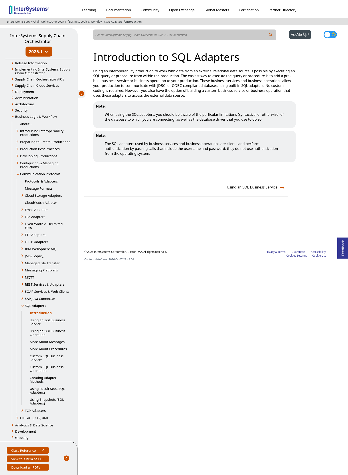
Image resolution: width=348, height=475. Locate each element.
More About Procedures (48, 349)
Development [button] (25, 431)
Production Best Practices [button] (40, 149)
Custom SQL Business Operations (46, 369)
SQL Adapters (113, 22)
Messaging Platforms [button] (41, 270)
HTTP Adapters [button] (36, 241)
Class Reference (27, 451)
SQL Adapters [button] (35, 305)
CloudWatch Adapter (41, 202)
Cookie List (319, 255)
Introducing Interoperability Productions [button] (41, 133)
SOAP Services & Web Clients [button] (47, 291)
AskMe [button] (301, 34)
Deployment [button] (24, 91)
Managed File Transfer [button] (42, 263)
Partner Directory (283, 10)
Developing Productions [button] (38, 156)
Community (150, 10)
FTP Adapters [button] (35, 234)
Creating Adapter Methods (43, 379)
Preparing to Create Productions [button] (45, 141)
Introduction (133, 22)
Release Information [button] (31, 63)
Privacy (270, 252)
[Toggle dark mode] (330, 34)
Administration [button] (26, 98)
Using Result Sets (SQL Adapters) (47, 390)
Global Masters (216, 10)
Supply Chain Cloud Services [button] (37, 85)
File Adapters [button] (35, 216)
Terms (282, 252)
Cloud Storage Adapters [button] (43, 195)
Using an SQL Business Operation (47, 333)
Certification (249, 10)
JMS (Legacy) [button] (34, 256)
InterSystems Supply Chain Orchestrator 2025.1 (36, 22)
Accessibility (318, 252)
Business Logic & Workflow (86, 22)
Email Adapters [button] (36, 209)
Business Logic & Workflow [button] (36, 116)
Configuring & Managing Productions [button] (39, 165)
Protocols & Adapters (41, 181)
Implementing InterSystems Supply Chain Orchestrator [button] (42, 71)
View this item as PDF (27, 459)
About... (26, 124)
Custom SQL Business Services (46, 358)
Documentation (118, 10)
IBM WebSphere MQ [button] (40, 249)
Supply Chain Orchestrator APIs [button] (39, 79)
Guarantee (298, 252)
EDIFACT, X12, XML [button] (34, 418)
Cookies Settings (296, 255)
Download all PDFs (26, 468)
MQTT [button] (29, 277)
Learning (89, 10)
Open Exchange (182, 10)
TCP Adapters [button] (35, 410)
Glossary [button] (22, 437)
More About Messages (47, 342)
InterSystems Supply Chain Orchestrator (37, 38)
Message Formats (39, 188)
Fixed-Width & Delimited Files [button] (44, 226)
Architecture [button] (24, 104)
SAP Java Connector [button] (40, 298)
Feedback (342, 247)
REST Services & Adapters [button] (44, 284)
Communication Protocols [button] (40, 174)
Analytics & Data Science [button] (34, 425)
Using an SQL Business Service (47, 322)
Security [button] (21, 110)
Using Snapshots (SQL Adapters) (47, 401)
